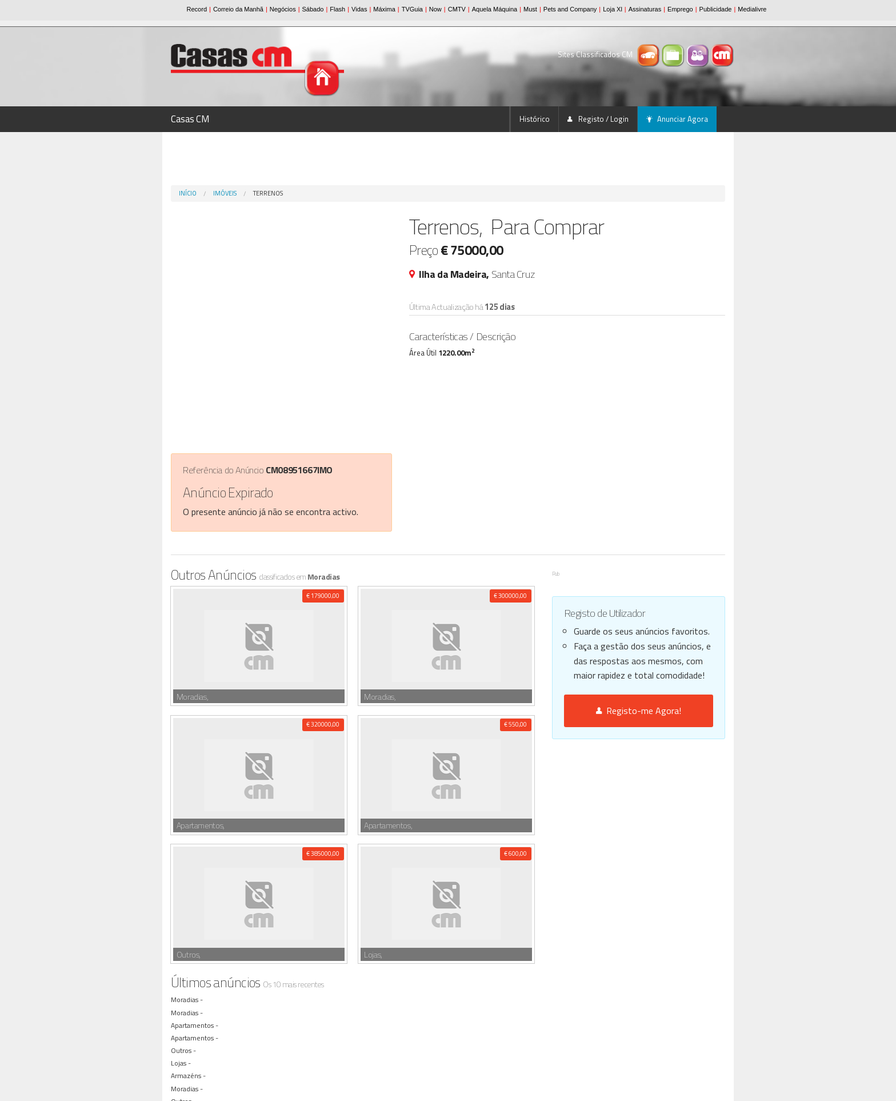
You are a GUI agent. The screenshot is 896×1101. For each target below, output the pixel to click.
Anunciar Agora (677, 119)
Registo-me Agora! (638, 710)
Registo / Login (598, 119)
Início (188, 193)
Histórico (534, 119)
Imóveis (225, 193)
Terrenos (268, 193)
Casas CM (190, 118)
